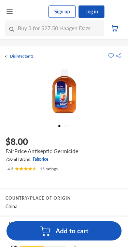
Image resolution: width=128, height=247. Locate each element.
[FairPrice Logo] (31, 12)
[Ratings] (32, 169)
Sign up (62, 11)
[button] (119, 56)
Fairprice (40, 159)
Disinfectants (21, 56)
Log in (91, 11)
